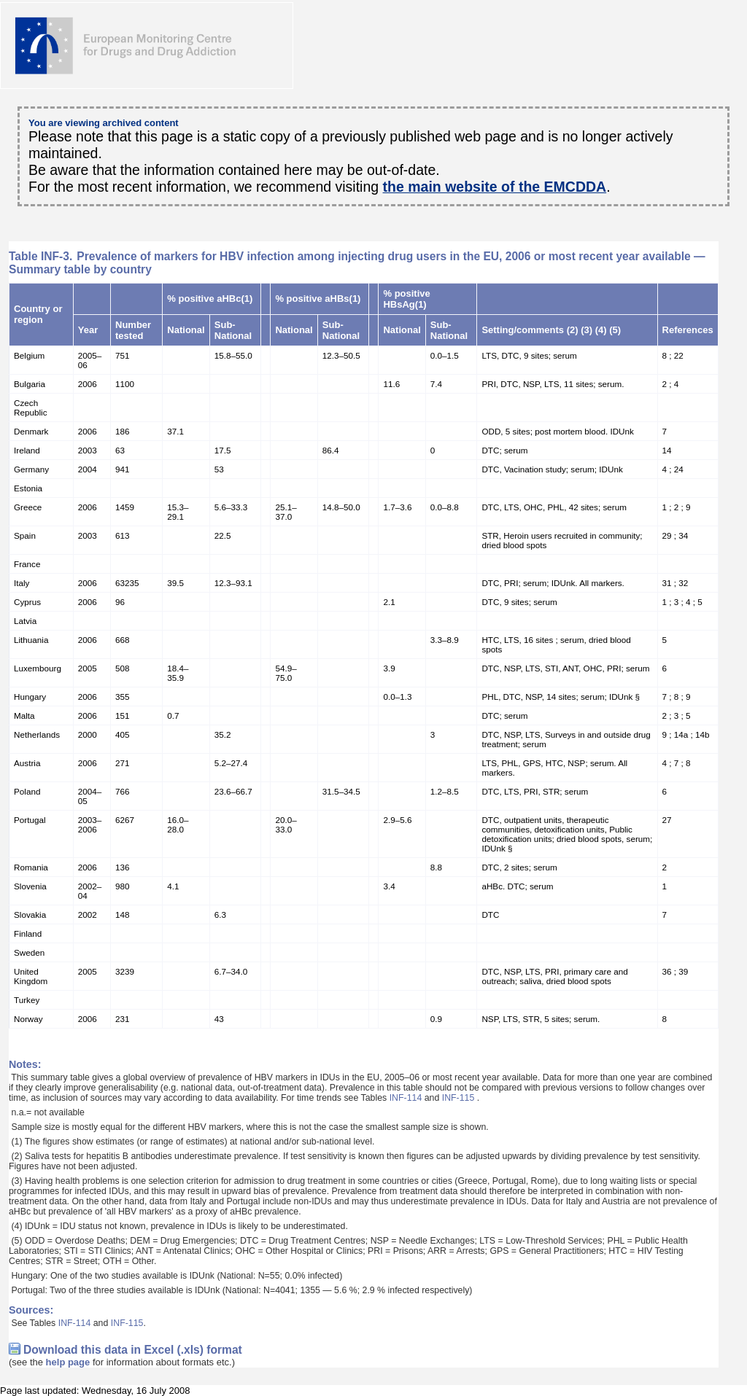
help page (68, 1362)
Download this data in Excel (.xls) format (132, 1350)
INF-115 (458, 1098)
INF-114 (406, 1098)
